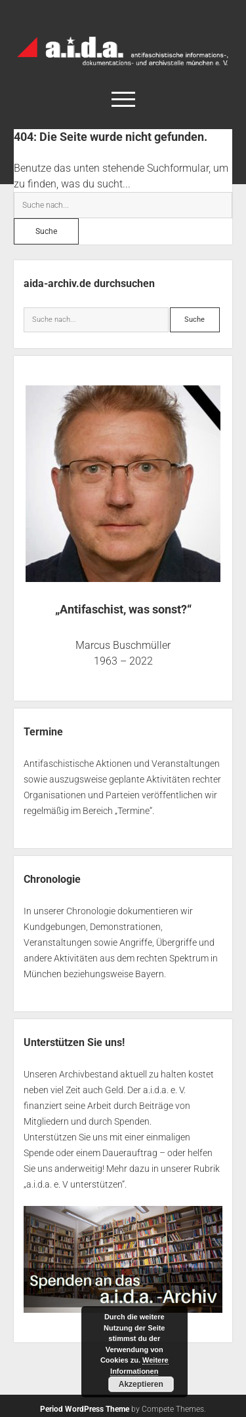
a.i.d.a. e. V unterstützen (74, 1184)
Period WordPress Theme (84, 1409)
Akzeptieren (141, 1384)
